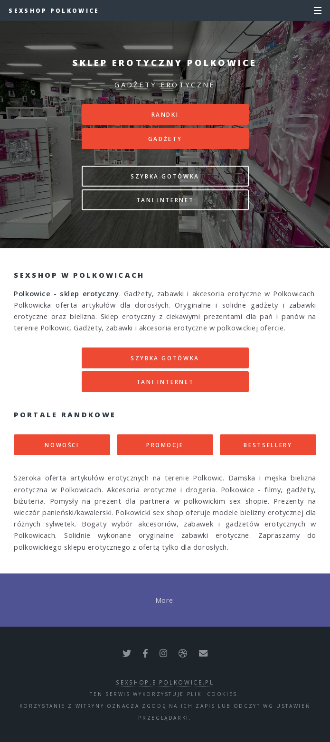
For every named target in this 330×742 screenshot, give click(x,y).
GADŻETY (165, 138)
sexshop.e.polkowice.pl (165, 682)
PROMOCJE (165, 445)
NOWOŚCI (62, 445)
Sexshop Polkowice (54, 10)
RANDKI (165, 114)
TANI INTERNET (165, 200)
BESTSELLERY (268, 445)
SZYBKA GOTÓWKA (165, 176)
